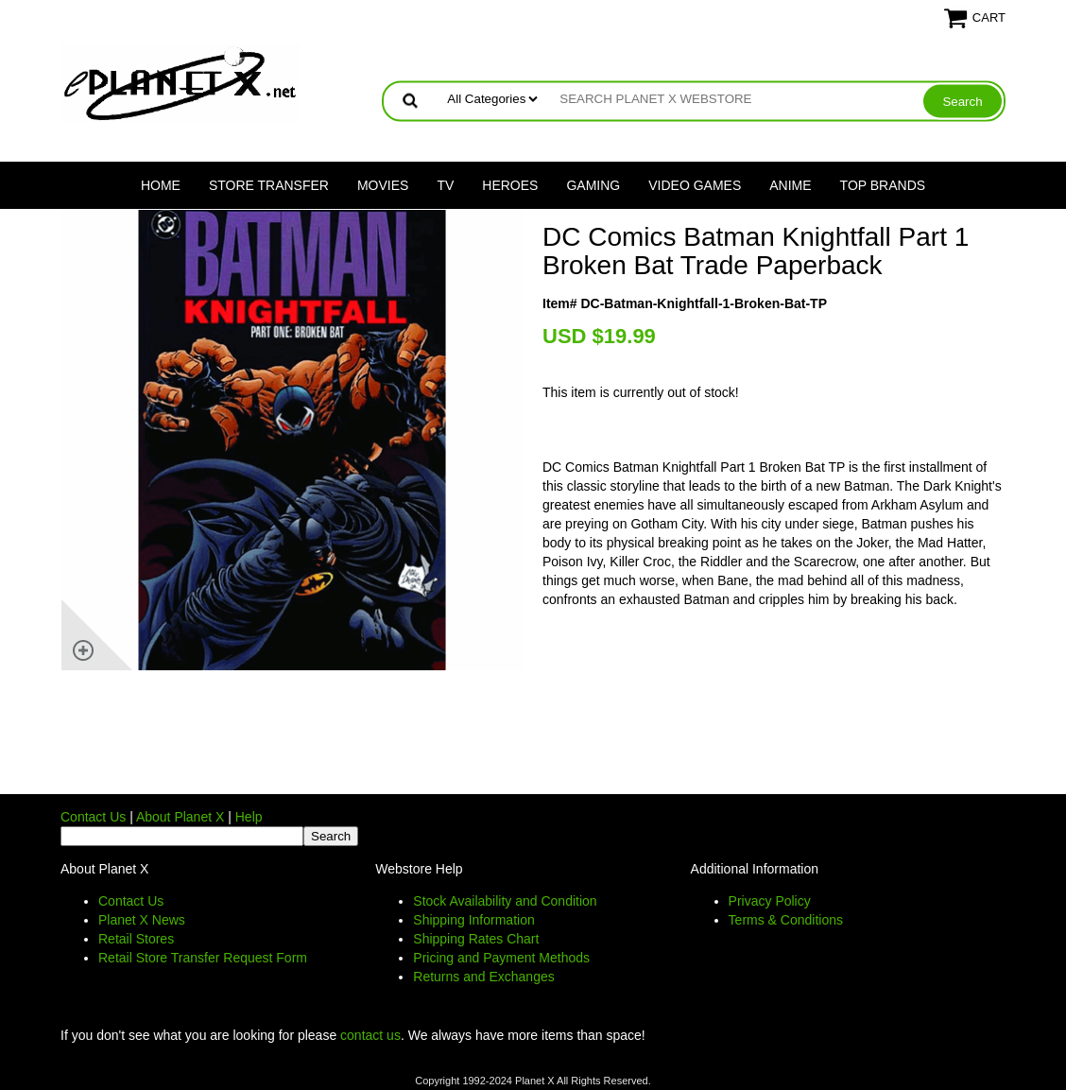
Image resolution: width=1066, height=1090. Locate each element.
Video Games (694, 185)
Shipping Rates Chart (476, 938)
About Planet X (180, 816)
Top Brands (883, 185)
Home (161, 185)
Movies (382, 185)
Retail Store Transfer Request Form (202, 957)
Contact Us (93, 816)
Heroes (510, 185)
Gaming (593, 185)
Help (249, 816)
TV (445, 185)
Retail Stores (136, 938)
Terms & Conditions (786, 919)
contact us (370, 1035)
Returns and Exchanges (483, 976)
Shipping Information (473, 919)
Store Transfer (269, 185)
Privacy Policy (770, 900)
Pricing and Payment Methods (501, 957)
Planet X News (141, 919)
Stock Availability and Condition (504, 900)
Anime (790, 185)
